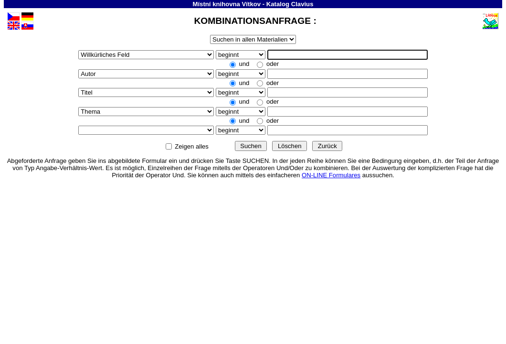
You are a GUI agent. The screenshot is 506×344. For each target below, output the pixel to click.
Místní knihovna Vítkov (227, 4)
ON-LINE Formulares (331, 175)
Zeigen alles (192, 146)
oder (271, 63)
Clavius (302, 4)
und (244, 63)
